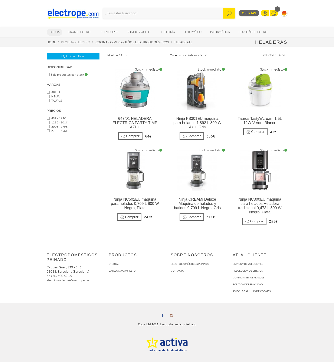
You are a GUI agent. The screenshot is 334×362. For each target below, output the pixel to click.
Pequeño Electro (253, 32)
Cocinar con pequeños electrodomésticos (132, 42)
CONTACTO (177, 270)
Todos (54, 32)
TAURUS (54, 101)
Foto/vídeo (193, 32)
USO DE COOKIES (261, 291)
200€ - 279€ (57, 127)
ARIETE (54, 92)
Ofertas (249, 13)
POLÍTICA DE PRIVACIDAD (248, 284)
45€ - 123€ (56, 118)
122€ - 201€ (57, 122)
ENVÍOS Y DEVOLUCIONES (248, 263)
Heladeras (183, 42)
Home (51, 42)
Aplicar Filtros (73, 56)
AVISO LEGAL (241, 291)
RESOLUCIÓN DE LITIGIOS (248, 270)
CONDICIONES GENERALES (248, 277)
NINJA (53, 96)
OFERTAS (114, 263)
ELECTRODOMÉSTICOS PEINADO (190, 263)
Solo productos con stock (67, 75)
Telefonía (167, 32)
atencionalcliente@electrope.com (69, 280)
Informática (220, 32)
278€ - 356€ (57, 131)
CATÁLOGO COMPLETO (122, 270)
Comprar (130, 136)
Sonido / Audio (139, 32)
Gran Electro (79, 32)
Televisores (108, 32)
